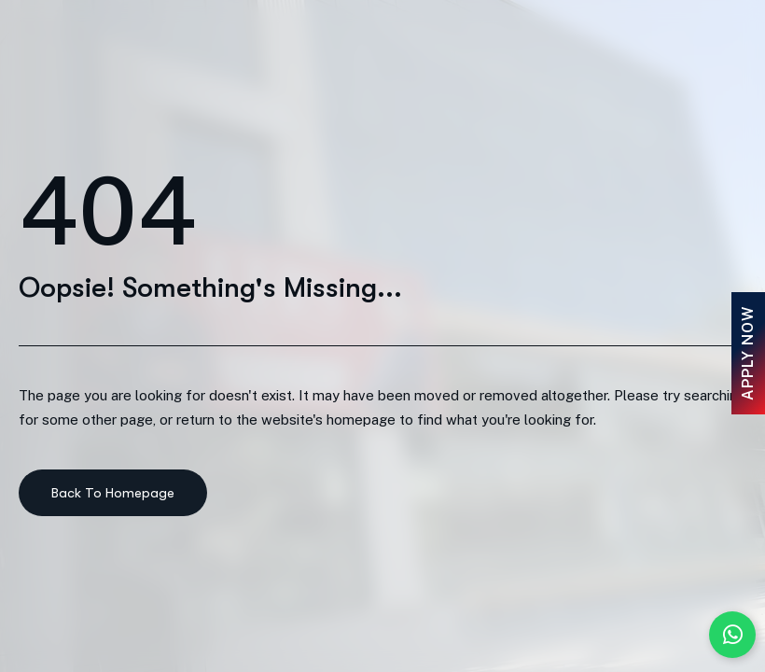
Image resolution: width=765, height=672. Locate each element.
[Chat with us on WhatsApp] (732, 634)
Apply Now (748, 353)
